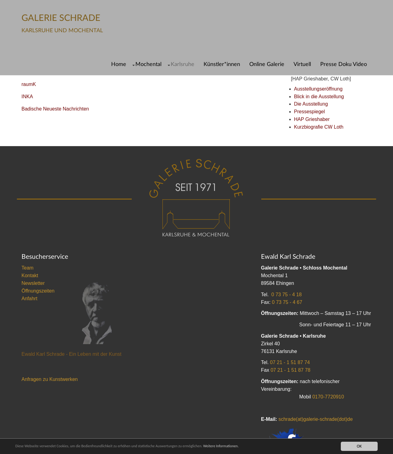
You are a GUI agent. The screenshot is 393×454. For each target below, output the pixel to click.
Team (27, 267)
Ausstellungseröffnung (318, 88)
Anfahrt (29, 298)
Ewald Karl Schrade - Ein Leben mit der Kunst (71, 354)
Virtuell (302, 64)
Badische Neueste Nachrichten (55, 108)
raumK (28, 84)
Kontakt (29, 275)
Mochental (148, 64)
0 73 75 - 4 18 (286, 294)
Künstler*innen (222, 64)
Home (118, 64)
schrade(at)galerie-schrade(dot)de (315, 419)
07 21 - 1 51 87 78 (290, 370)
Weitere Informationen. (247, 446)
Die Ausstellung (311, 104)
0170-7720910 (328, 396)
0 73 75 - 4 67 (287, 302)
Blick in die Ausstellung (319, 96)
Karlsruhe (182, 64)
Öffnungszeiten (37, 290)
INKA (27, 96)
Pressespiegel (309, 111)
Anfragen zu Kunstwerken (49, 379)
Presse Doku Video (343, 64)
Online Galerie (266, 64)
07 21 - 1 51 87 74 (290, 362)
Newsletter (33, 283)
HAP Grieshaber (312, 119)
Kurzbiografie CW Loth (319, 127)
